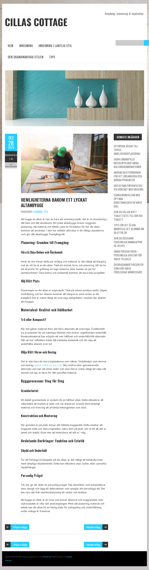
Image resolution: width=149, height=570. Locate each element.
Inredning (26, 45)
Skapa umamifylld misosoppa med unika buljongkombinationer (127, 163)
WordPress (47, 557)
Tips (52, 57)
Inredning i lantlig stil (55, 45)
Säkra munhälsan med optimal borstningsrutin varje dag (128, 200)
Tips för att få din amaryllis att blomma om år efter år (129, 229)
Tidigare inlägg (19, 527)
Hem (10, 45)
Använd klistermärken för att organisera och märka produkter (128, 176)
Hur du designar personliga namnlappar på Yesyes (128, 242)
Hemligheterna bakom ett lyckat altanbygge (54, 202)
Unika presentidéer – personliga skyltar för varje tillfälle (128, 255)
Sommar (38, 212)
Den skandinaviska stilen (25, 57)
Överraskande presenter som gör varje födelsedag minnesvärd (129, 268)
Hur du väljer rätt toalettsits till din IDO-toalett (128, 215)
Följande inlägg (93, 527)
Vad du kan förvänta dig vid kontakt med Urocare (129, 187)
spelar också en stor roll (48, 365)
